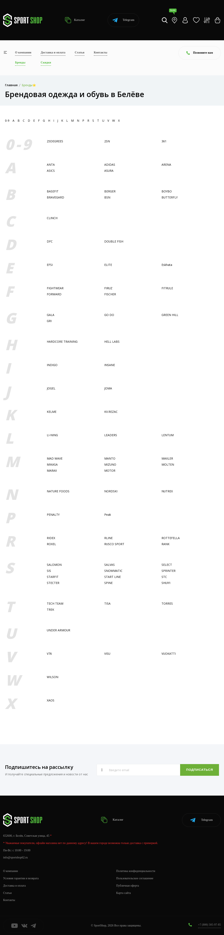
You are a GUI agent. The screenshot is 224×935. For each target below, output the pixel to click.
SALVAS (109, 565)
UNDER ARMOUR (59, 630)
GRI (49, 321)
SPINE (108, 583)
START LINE (112, 577)
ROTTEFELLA (171, 538)
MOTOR (109, 471)
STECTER (53, 583)
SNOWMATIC (113, 571)
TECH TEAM (55, 603)
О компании (23, 52)
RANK (165, 544)
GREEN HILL (170, 315)
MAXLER (167, 458)
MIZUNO (110, 464)
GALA (50, 315)
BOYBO (167, 191)
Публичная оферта (127, 885)
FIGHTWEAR (55, 288)
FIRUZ (108, 288)
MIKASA (52, 464)
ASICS (51, 171)
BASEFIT (53, 191)
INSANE (109, 365)
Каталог (75, 20)
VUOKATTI (169, 654)
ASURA (109, 171)
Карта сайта (123, 892)
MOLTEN (168, 464)
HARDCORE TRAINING (62, 342)
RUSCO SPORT (114, 544)
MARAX (52, 471)
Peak (107, 515)
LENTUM (168, 435)
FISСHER (110, 294)
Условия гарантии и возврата (21, 877)
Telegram (123, 20)
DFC (50, 241)
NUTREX (167, 491)
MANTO (109, 458)
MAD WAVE (54, 458)
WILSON (52, 677)
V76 (49, 654)
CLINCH (52, 218)
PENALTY (53, 515)
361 (164, 141)
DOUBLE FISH (113, 241)
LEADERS (110, 435)
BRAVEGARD (55, 197)
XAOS (50, 700)
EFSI (50, 265)
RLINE (108, 538)
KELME (51, 412)
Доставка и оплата (53, 52)
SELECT (167, 565)
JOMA (108, 388)
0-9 (7, 121)
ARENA (166, 165)
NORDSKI (110, 491)
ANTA (51, 165)
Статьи (79, 52)
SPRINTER (169, 571)
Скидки (46, 62)
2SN (107, 141)
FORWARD (54, 294)
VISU (107, 654)
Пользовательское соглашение (135, 877)
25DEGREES (55, 141)
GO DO (109, 315)
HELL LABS (112, 342)
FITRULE (167, 288)
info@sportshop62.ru (15, 857)
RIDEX (51, 538)
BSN (107, 197)
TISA (107, 603)
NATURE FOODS (58, 491)
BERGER (110, 191)
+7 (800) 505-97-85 (209, 924)
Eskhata (167, 265)
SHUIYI (166, 583)
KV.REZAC (111, 412)
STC (164, 577)
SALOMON (54, 565)
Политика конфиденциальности (136, 870)
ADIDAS (109, 165)
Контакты (100, 52)
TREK (50, 610)
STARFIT (53, 577)
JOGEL (51, 388)
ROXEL (51, 544)
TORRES (167, 603)
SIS (49, 571)
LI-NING (52, 435)
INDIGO (52, 365)
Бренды (20, 62)
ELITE (108, 265)
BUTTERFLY (170, 197)
